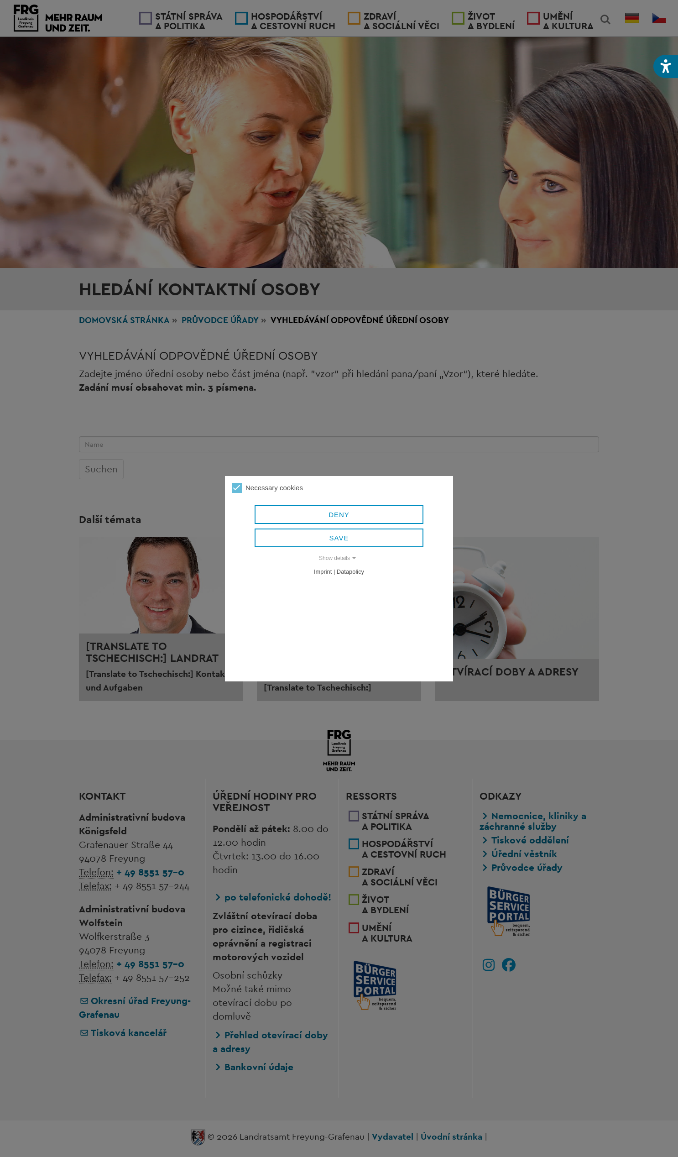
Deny (339, 514)
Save (339, 538)
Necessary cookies (267, 488)
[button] (665, 66)
